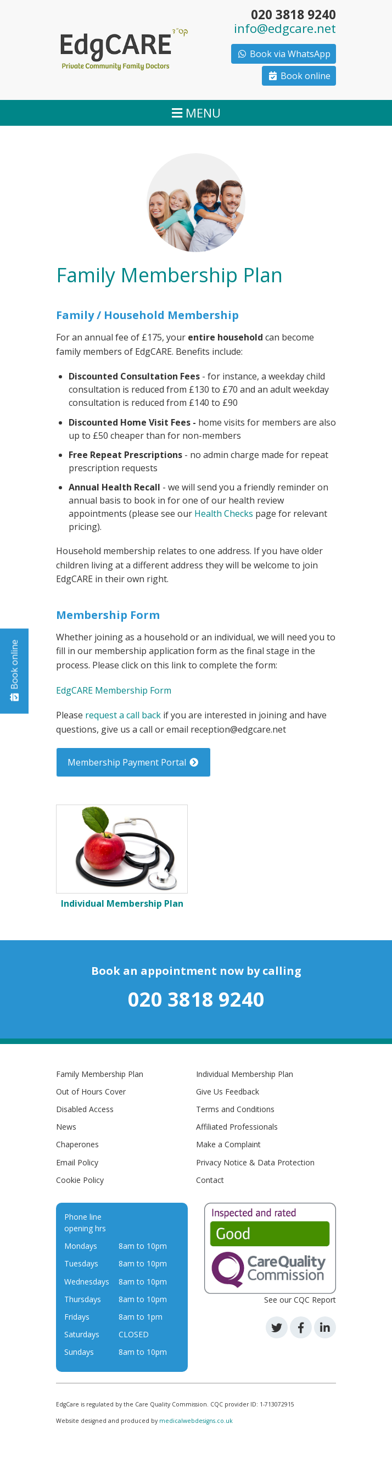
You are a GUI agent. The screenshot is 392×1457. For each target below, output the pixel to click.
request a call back (123, 715)
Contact (210, 1180)
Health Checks (223, 513)
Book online (299, 76)
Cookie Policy (80, 1180)
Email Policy (77, 1162)
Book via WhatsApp (284, 54)
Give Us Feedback (227, 1091)
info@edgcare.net (285, 28)
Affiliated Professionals (237, 1126)
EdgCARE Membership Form (113, 690)
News (66, 1126)
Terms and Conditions (235, 1109)
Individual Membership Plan (244, 1074)
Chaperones (77, 1144)
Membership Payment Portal (133, 762)
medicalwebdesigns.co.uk (196, 1421)
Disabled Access (85, 1109)
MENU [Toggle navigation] (196, 112)
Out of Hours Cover (91, 1091)
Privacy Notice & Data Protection (255, 1162)
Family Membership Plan (99, 1074)
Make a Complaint (228, 1144)
